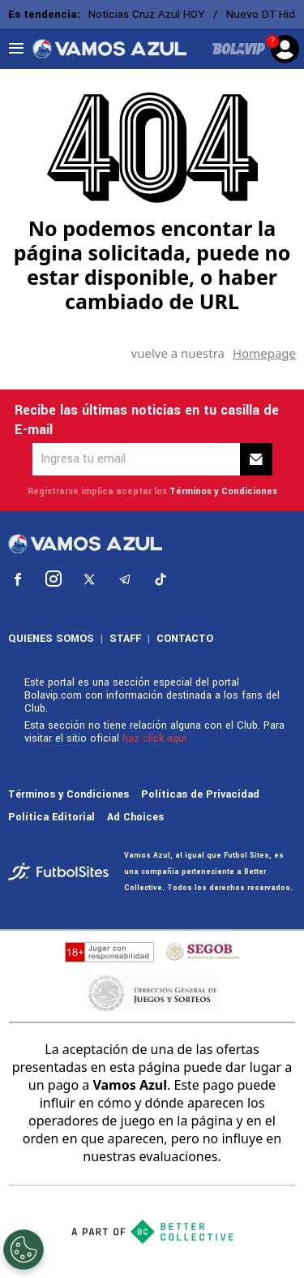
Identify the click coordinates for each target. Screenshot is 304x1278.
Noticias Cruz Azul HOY (146, 14)
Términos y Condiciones (223, 491)
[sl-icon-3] (89, 579)
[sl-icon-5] (160, 579)
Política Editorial (51, 817)
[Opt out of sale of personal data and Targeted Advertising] (23, 1249)
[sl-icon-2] (53, 579)
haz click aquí (154, 738)
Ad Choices (135, 817)
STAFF (125, 638)
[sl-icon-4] (125, 579)
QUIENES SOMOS (51, 638)
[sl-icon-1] (18, 579)
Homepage (264, 353)
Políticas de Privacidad (200, 794)
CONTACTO (184, 638)
